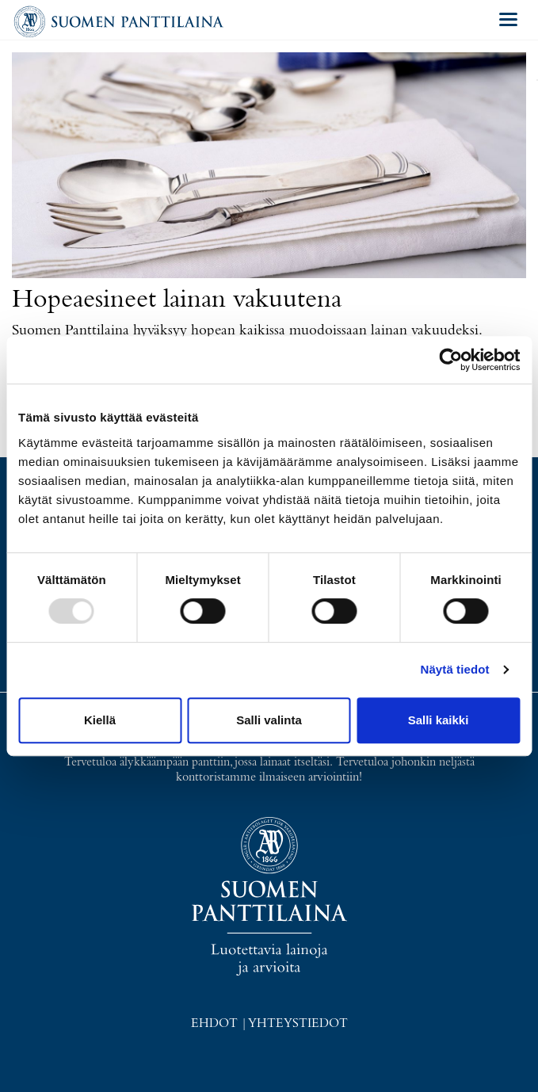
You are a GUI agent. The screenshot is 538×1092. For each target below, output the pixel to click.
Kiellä (100, 720)
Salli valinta (269, 720)
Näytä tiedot (455, 669)
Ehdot (214, 1024)
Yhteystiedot (298, 1024)
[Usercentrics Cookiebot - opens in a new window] (450, 360)
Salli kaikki (438, 720)
